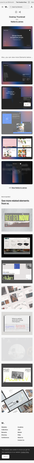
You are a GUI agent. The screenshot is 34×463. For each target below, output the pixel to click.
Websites (4, 427)
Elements (4, 432)
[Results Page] (17, 147)
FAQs (19, 435)
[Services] (17, 122)
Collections (4, 429)
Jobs (19, 429)
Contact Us (21, 440)
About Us (20, 437)
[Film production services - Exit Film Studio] (17, 349)
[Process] (17, 97)
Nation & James (17, 22)
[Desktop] (17, 220)
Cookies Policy (25, 452)
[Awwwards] (6, 7)
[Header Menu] (17, 245)
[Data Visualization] (17, 323)
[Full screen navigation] (17, 72)
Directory (4, 435)
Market (20, 432)
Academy (20, 427)
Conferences (5, 437)
